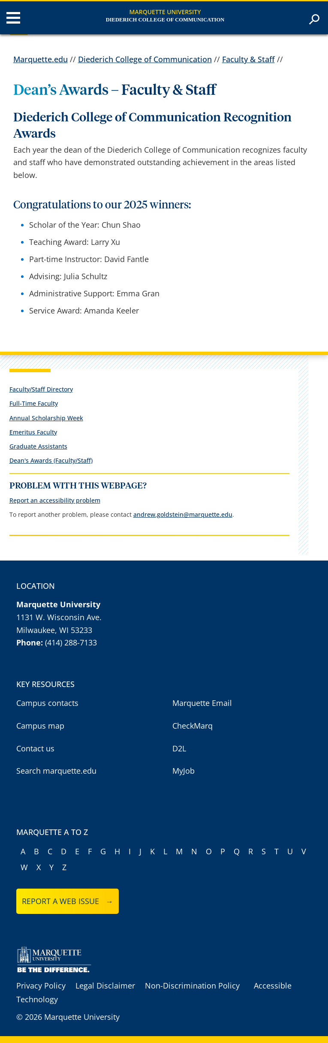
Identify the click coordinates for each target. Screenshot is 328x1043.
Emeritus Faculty (33, 432)
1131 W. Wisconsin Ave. (59, 617)
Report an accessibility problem (54, 500)
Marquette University (165, 12)
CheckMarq (192, 725)
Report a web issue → (67, 901)
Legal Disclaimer (105, 985)
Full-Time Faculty (33, 403)
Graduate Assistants (38, 446)
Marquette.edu (40, 59)
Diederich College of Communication (165, 20)
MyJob (183, 771)
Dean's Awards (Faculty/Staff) (51, 460)
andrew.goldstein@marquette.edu (182, 514)
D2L (179, 748)
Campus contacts (47, 703)
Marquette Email (202, 703)
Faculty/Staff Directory (41, 389)
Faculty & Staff (248, 59)
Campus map (40, 725)
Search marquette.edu (56, 771)
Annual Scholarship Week (46, 418)
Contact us (35, 748)
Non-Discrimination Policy (192, 985)
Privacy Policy (41, 985)
